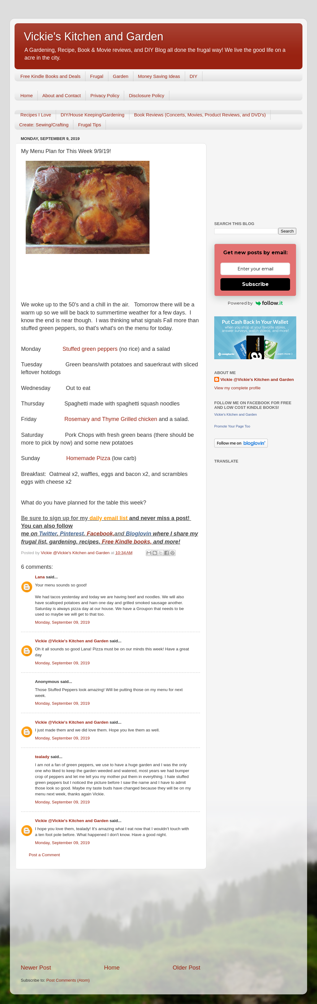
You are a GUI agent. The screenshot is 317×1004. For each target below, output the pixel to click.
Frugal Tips (89, 124)
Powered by (255, 303)
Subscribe (255, 284)
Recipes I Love (35, 114)
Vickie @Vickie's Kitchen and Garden (71, 641)
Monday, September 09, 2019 (62, 622)
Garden (120, 76)
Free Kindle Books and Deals (50, 76)
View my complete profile (237, 388)
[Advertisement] (110, 916)
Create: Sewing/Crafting (43, 124)
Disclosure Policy (146, 95)
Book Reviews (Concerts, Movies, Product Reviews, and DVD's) (200, 114)
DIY (194, 76)
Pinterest (72, 534)
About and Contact (61, 95)
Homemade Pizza (88, 458)
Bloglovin (139, 534)
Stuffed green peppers (90, 349)
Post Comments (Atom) (68, 980)
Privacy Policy (104, 95)
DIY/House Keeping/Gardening (92, 114)
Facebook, (100, 534)
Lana (40, 577)
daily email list (109, 518)
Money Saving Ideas (159, 76)
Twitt (45, 534)
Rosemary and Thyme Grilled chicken (110, 419)
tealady (42, 756)
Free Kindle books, (126, 542)
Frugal (96, 76)
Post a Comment (44, 854)
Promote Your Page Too (232, 426)
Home (26, 95)
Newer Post (36, 967)
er (54, 534)
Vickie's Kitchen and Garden (93, 36)
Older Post (186, 967)
